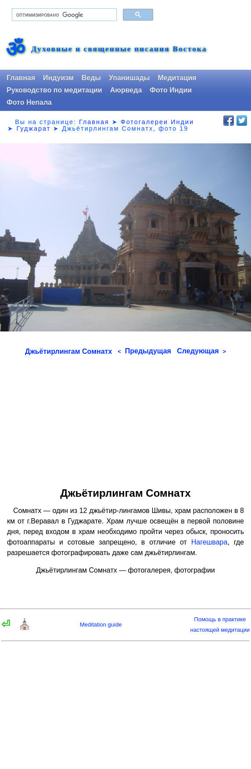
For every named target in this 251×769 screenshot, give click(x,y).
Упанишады (129, 78)
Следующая (201, 351)
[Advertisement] (125, 418)
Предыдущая (144, 351)
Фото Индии (171, 90)
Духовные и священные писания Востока (119, 49)
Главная (21, 78)
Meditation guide (101, 624)
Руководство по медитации (54, 90)
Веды (91, 78)
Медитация (177, 78)
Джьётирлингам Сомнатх (68, 351)
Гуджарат (33, 128)
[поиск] (63, 15)
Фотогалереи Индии (157, 121)
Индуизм (58, 78)
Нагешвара (209, 542)
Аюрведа (126, 90)
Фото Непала (29, 102)
